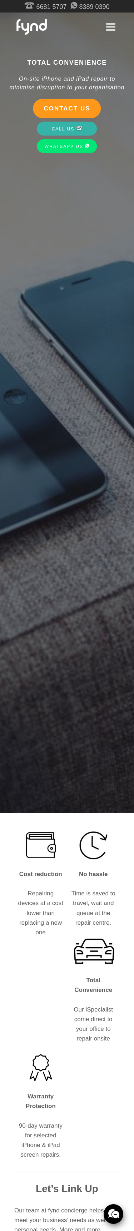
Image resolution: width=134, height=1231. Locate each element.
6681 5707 (45, 6)
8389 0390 (90, 6)
